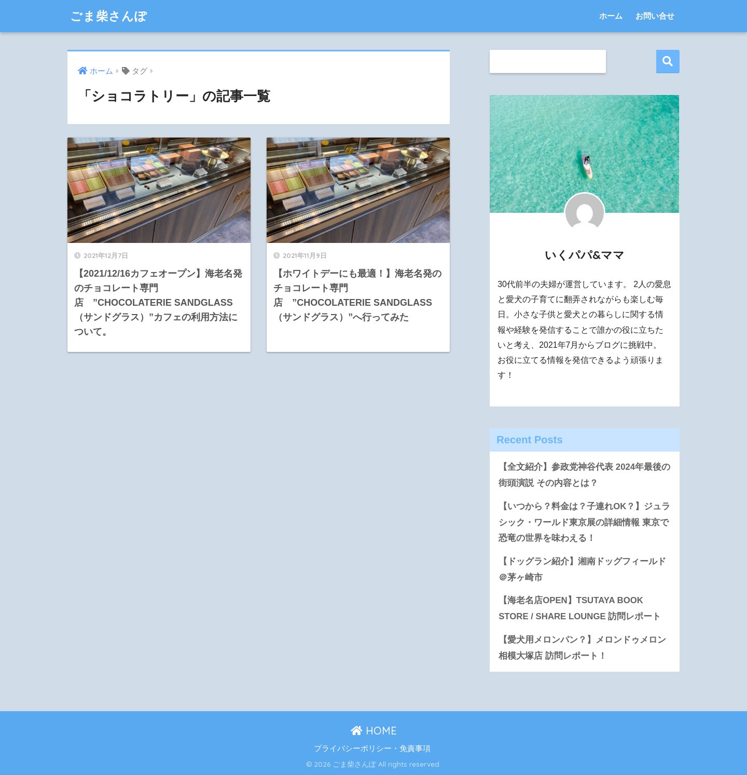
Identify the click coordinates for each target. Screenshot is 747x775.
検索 (668, 61)
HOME (374, 730)
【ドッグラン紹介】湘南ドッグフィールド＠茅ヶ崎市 (582, 569)
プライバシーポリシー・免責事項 (372, 748)
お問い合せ (654, 15)
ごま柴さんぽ (108, 15)
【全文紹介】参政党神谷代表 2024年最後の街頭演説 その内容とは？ (584, 475)
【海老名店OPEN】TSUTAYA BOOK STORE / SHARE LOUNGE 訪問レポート (580, 608)
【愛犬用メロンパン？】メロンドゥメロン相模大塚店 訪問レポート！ (582, 648)
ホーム (610, 15)
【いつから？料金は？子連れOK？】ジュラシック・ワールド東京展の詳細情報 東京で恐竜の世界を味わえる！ (584, 522)
